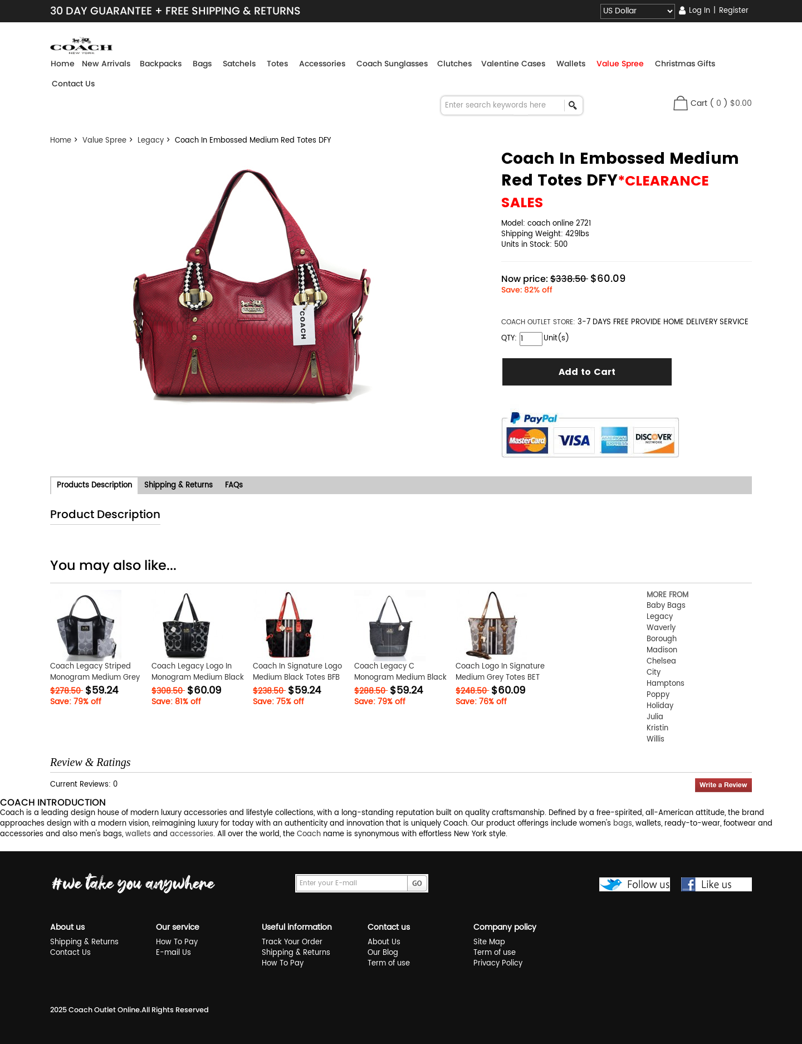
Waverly (661, 628)
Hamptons (665, 684)
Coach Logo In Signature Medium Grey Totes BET (500, 672)
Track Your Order (292, 942)
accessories (191, 834)
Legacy (151, 141)
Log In (699, 11)
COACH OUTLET (527, 322)
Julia (655, 717)
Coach (309, 834)
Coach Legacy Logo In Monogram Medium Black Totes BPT (197, 678)
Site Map (489, 942)
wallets (138, 834)
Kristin (657, 728)
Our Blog (383, 953)
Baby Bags (666, 606)
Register (734, 11)
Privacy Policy (497, 963)
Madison (662, 650)
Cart (699, 103)
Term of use (389, 963)
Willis (655, 739)
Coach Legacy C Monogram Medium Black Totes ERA (400, 678)
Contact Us (73, 83)
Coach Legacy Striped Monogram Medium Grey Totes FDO (95, 678)
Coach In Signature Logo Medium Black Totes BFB (297, 672)
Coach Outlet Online (104, 1009)
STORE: (538, 322)
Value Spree (104, 141)
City (654, 673)
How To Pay (177, 942)
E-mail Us (173, 953)
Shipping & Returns (84, 942)
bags (622, 824)
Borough (662, 639)
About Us (384, 942)
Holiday (660, 706)
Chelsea (661, 661)
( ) (731, 103)
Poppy (658, 695)
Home (63, 63)
